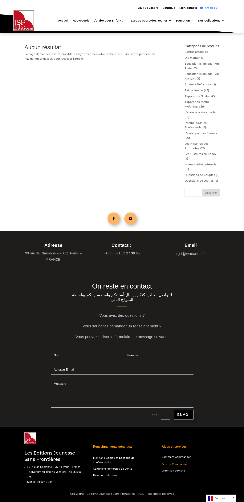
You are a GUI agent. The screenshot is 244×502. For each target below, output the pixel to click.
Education (183, 20)
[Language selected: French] (221, 498)
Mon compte (188, 8)
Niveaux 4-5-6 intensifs (201, 164)
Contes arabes (194, 52)
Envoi (183, 415)
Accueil (63, 20)
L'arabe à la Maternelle (200, 112)
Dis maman (192, 57)
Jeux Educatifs (148, 8)
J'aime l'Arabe (194, 90)
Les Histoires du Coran (200, 154)
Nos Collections (209, 20)
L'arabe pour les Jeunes (201, 133)
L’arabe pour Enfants (108, 20)
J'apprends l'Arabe (197, 96)
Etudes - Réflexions (198, 84)
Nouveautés (81, 20)
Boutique (168, 8)
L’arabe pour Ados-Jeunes (149, 20)
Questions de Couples (200, 175)
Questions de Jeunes (199, 180)
